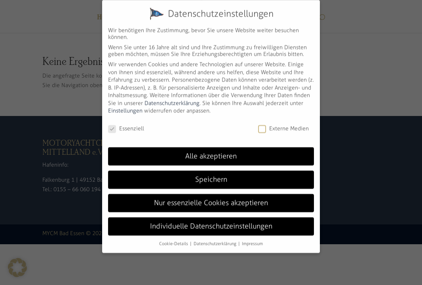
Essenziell (126, 122)
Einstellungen (125, 104)
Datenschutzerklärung (172, 96)
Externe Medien (283, 122)
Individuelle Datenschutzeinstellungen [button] (211, 219)
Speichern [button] (211, 173)
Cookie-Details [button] (174, 237)
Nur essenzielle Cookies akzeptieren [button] (211, 196)
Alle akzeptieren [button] (211, 149)
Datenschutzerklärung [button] (216, 237)
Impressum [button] (252, 237)
